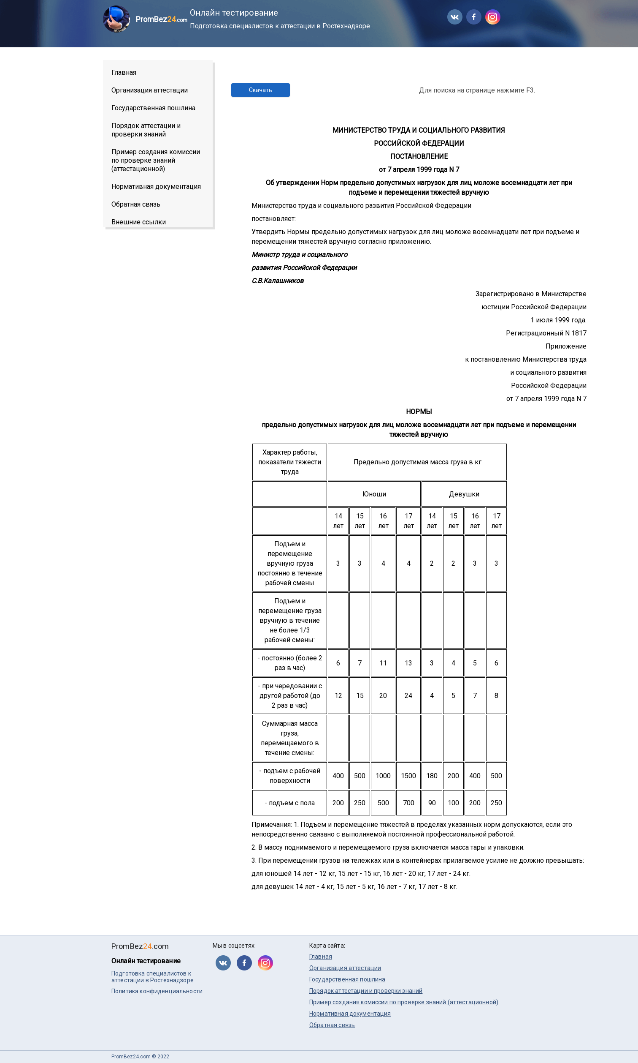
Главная (123, 72)
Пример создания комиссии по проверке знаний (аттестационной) (155, 160)
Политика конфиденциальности (157, 991)
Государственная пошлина (153, 108)
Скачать (260, 90)
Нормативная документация (156, 187)
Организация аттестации (149, 90)
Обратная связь (135, 204)
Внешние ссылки (138, 222)
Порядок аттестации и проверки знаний (146, 130)
